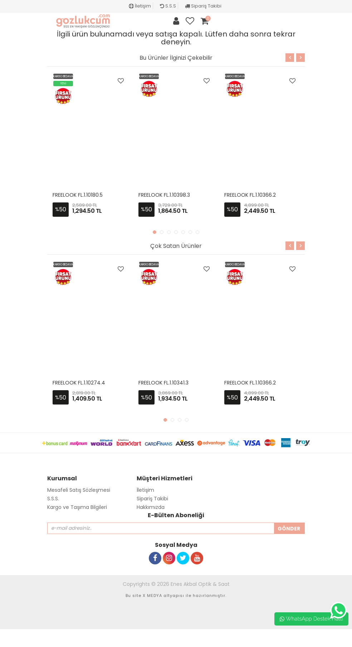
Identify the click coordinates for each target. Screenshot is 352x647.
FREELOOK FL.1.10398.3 (164, 194)
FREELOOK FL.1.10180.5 (78, 194)
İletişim (140, 6)
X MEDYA (152, 595)
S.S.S (168, 6)
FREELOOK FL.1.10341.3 (163, 382)
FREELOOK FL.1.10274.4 (79, 382)
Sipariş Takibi (203, 6)
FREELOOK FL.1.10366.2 (250, 194)
